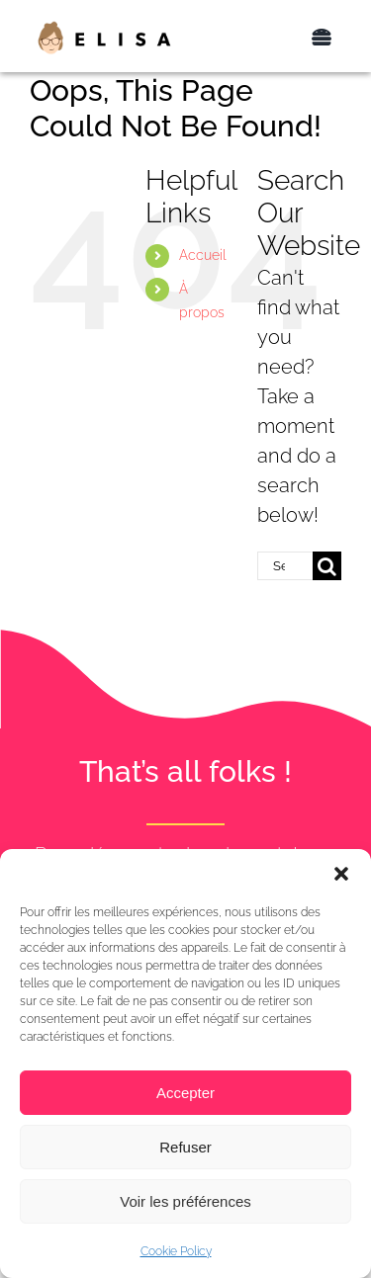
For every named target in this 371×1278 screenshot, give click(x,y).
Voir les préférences (185, 1201)
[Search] (327, 566)
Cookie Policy (176, 1251)
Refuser (185, 1147)
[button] (341, 874)
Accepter (185, 1092)
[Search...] (285, 566)
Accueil (203, 255)
